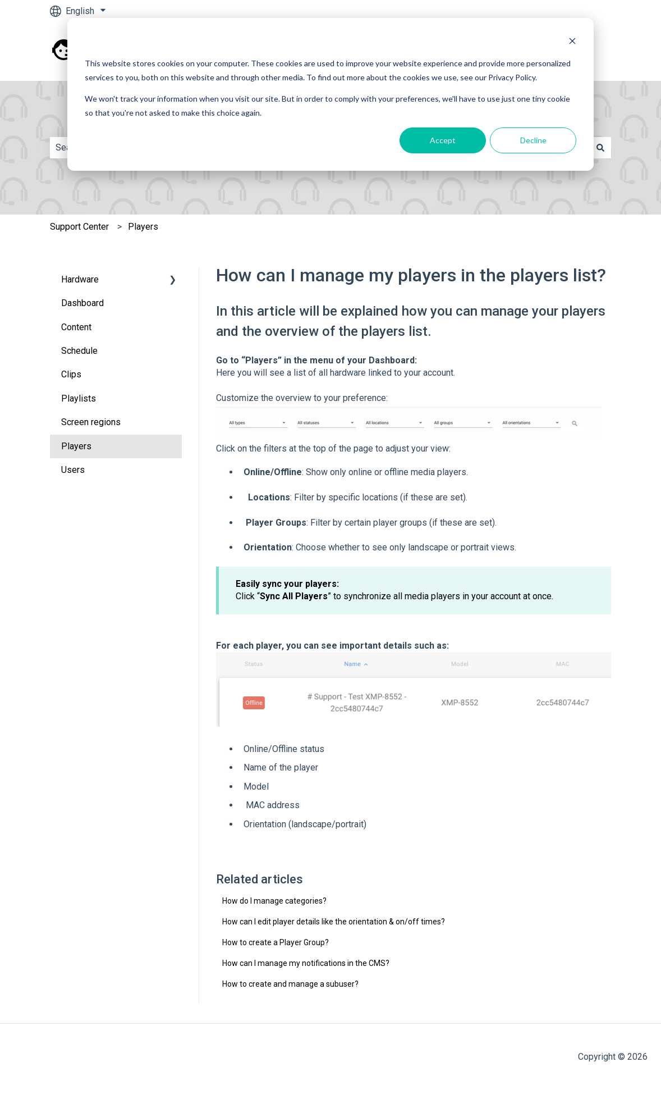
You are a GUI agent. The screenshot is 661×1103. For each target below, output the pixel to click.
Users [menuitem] (73, 469)
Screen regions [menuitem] (91, 422)
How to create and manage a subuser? (290, 983)
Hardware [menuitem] (80, 279)
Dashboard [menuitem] (82, 303)
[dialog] (330, 94)
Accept (443, 140)
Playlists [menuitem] (78, 398)
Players (143, 226)
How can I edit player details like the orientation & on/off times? (333, 921)
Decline (533, 140)
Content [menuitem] (76, 327)
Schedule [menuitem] (79, 350)
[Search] (600, 147)
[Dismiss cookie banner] (572, 42)
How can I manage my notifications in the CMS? (305, 963)
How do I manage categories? (274, 900)
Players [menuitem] (76, 446)
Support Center (79, 226)
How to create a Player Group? (275, 942)
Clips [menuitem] (71, 374)
